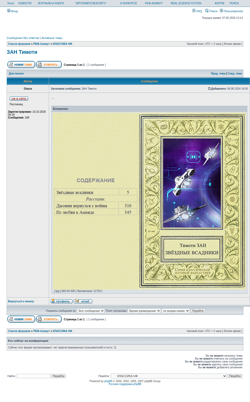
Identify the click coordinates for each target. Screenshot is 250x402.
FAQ (197, 11)
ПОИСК (234, 3)
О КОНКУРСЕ (128, 3)
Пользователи (231, 11)
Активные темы (51, 38)
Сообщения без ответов (23, 38)
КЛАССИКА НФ (62, 43)
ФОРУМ (220, 3)
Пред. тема (218, 73)
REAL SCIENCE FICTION (186, 3)
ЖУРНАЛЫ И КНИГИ (51, 3)
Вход (12, 11)
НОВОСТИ (24, 3)
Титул (10, 3)
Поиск (211, 11)
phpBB (108, 381)
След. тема (234, 73)
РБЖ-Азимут (41, 43)
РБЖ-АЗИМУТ (154, 3)
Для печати (16, 73)
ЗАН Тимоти (22, 52)
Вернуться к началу (21, 301)
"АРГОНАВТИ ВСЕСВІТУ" (90, 3)
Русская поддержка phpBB (125, 384)
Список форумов (19, 43)
